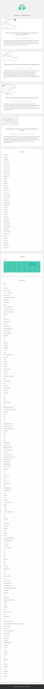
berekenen (6, 335)
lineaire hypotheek (8, 502)
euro (4, 397)
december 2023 (7, 223)
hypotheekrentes (7, 464)
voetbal (5, 654)
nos (4, 521)
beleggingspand (7, 330)
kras (5, 485)
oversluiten (6, 542)
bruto (5, 352)
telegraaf (5, 607)
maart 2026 (6, 159)
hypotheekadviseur (8, 459)
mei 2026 (5, 154)
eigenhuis (6, 390)
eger (4, 383)
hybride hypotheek (7, 445)
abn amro (6, 288)
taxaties (5, 602)
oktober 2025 (6, 171)
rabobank (6, 559)
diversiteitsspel (7, 369)
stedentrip (6, 590)
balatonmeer (6, 319)
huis (4, 440)
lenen (5, 497)
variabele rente (25, 38)
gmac (5, 404)
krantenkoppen (7, 483)
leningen (5, 499)
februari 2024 (6, 219)
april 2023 (6, 242)
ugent (5, 614)
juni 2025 (5, 181)
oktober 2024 (6, 200)
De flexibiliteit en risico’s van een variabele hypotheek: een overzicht (22, 129)
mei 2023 (5, 240)
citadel (5, 359)
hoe (4, 421)
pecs (4, 549)
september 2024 (7, 202)
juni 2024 (5, 209)
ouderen (5, 533)
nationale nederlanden (8, 511)
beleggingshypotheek (8, 328)
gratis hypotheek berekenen (9, 409)
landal (5, 492)
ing (4, 471)
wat (4, 661)
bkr (4, 338)
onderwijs (6, 528)
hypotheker (6, 469)
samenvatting (6, 569)
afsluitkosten (6, 299)
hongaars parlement (8, 426)
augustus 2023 (6, 233)
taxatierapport (7, 597)
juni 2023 (5, 238)
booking (5, 349)
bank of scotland (7, 321)
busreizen (6, 357)
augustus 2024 (6, 204)
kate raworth (6, 476)
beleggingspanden (7, 333)
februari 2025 (6, 190)
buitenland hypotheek (8, 354)
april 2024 (6, 214)
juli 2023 (5, 235)
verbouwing (6, 645)
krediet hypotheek (7, 488)
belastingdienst (7, 326)
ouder (5, 530)
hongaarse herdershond (8, 428)
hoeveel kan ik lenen (8, 423)
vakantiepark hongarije (8, 630)
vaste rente (28, 134)
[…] (27, 45)
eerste (5, 378)
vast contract (6, 638)
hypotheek (6, 452)
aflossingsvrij (6, 295)
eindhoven (6, 392)
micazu (5, 507)
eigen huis (6, 385)
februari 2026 (6, 162)
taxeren (5, 604)
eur (4, 395)
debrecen (5, 364)
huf (4, 438)
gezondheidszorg (7, 402)
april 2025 (6, 185)
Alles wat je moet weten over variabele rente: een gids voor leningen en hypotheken (22, 33)
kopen (5, 478)
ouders (5, 535)
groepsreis (6, 411)
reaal (5, 561)
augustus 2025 (6, 176)
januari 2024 (6, 221)
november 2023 (7, 226)
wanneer (5, 659)
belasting (6, 323)
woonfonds (6, 671)
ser (4, 571)
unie (5, 619)
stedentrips (6, 592)
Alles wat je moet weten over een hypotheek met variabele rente (22, 64)
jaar (4, 473)
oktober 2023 (6, 228)
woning (5, 668)
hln (4, 419)
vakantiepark (6, 628)
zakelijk (5, 673)
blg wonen (6, 342)
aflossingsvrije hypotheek (9, 297)
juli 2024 (5, 207)
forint (5, 399)
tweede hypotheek (7, 611)
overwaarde (6, 545)
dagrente (5, 361)
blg (4, 340)
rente (5, 564)
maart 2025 (6, 188)
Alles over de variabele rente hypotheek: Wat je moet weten (22, 98)
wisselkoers (6, 666)
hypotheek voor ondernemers (10, 457)
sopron (5, 578)
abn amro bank (7, 290)
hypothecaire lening (8, 449)
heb (4, 416)
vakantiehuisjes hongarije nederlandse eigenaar (13, 623)
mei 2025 (5, 183)
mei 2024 (5, 212)
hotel (5, 435)
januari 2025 (6, 193)
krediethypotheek (7, 490)
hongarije (6, 430)
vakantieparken (7, 633)
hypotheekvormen (7, 466)
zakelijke (6, 676)
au (4, 316)
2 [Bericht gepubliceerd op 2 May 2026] (32, 264)
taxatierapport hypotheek (9, 599)
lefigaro (5, 495)
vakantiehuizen (7, 626)
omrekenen (6, 526)
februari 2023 (6, 247)
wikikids (5, 664)
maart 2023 (6, 245)
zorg (4, 678)
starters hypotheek (7, 583)
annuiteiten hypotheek (8, 309)
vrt (4, 657)
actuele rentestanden (8, 292)
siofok (5, 573)
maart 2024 (6, 216)
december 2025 (7, 166)
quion (5, 554)
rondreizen (6, 566)
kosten (5, 480)
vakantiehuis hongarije (8, 621)
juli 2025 (5, 178)
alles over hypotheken (8, 307)
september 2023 (7, 231)
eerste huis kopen (7, 380)
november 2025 (7, 169)
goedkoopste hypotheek (8, 407)
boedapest (6, 345)
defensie (5, 366)
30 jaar (5, 283)
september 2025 (7, 173)
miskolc (5, 509)
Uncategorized (7, 616)
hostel (5, 433)
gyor (4, 414)
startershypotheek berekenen (10, 588)
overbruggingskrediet (8, 540)
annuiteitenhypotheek (8, 311)
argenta (5, 314)
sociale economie (7, 576)
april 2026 (6, 157)
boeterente (6, 347)
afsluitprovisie (7, 302)
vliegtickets (6, 652)
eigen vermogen (7, 388)
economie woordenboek (8, 376)
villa (5, 649)
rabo (4, 557)
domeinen (6, 371)
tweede (5, 609)
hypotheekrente (7, 461)
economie (6, 373)
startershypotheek (7, 585)
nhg (4, 516)
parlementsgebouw (8, 547)
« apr (5, 273)
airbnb (5, 304)
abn (4, 285)
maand (5, 504)
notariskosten (6, 523)
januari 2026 (6, 164)
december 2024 (7, 195)
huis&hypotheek (7, 442)
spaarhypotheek (7, 580)
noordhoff (6, 519)
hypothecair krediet (8, 447)
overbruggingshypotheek (9, 538)
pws (4, 552)
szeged (5, 595)
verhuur (5, 647)
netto (5, 514)
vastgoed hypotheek (8, 642)
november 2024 (7, 197)
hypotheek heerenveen (8, 454)
